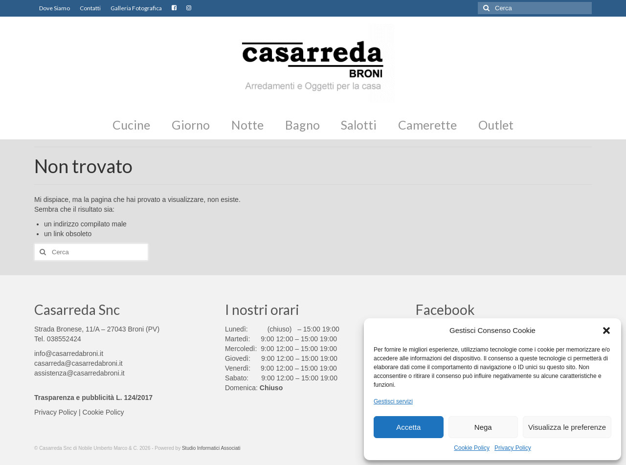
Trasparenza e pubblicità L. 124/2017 (93, 397)
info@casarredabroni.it (68, 353)
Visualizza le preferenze (567, 427)
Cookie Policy (472, 447)
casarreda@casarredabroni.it (78, 363)
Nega (483, 427)
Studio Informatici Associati (211, 448)
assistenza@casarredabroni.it (79, 373)
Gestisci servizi (393, 401)
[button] (606, 330)
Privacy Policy (512, 447)
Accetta (408, 427)
